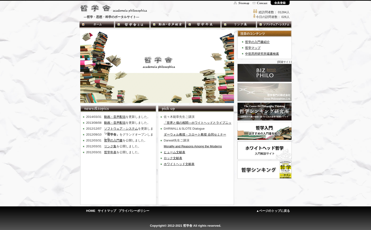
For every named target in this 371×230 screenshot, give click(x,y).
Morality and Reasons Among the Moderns (193, 146)
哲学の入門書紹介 (257, 42)
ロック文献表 (173, 158)
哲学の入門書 (113, 140)
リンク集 (110, 146)
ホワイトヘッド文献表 (179, 164)
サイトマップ (107, 211)
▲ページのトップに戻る (273, 211)
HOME (90, 211)
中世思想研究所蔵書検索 (262, 53)
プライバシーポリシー (134, 211)
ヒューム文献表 (174, 152)
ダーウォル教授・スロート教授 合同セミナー (195, 134)
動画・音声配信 (115, 117)
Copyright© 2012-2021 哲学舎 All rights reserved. (185, 225)
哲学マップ (253, 48)
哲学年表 (110, 152)
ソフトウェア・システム (121, 128)
